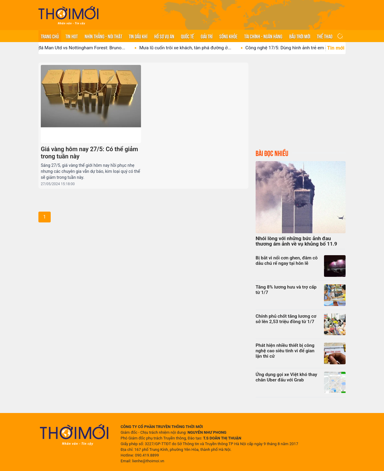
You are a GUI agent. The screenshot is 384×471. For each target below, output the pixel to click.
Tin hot (71, 36)
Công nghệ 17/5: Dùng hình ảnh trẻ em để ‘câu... (299, 47)
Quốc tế (187, 36)
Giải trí (206, 36)
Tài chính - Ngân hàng (263, 36)
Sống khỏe (228, 36)
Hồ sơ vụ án (164, 36)
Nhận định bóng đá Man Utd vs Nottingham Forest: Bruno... (69, 47)
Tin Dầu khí (138, 36)
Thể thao (324, 36)
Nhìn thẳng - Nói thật (103, 36)
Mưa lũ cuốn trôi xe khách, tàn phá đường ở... (190, 47)
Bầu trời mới (299, 36)
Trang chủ (50, 36)
